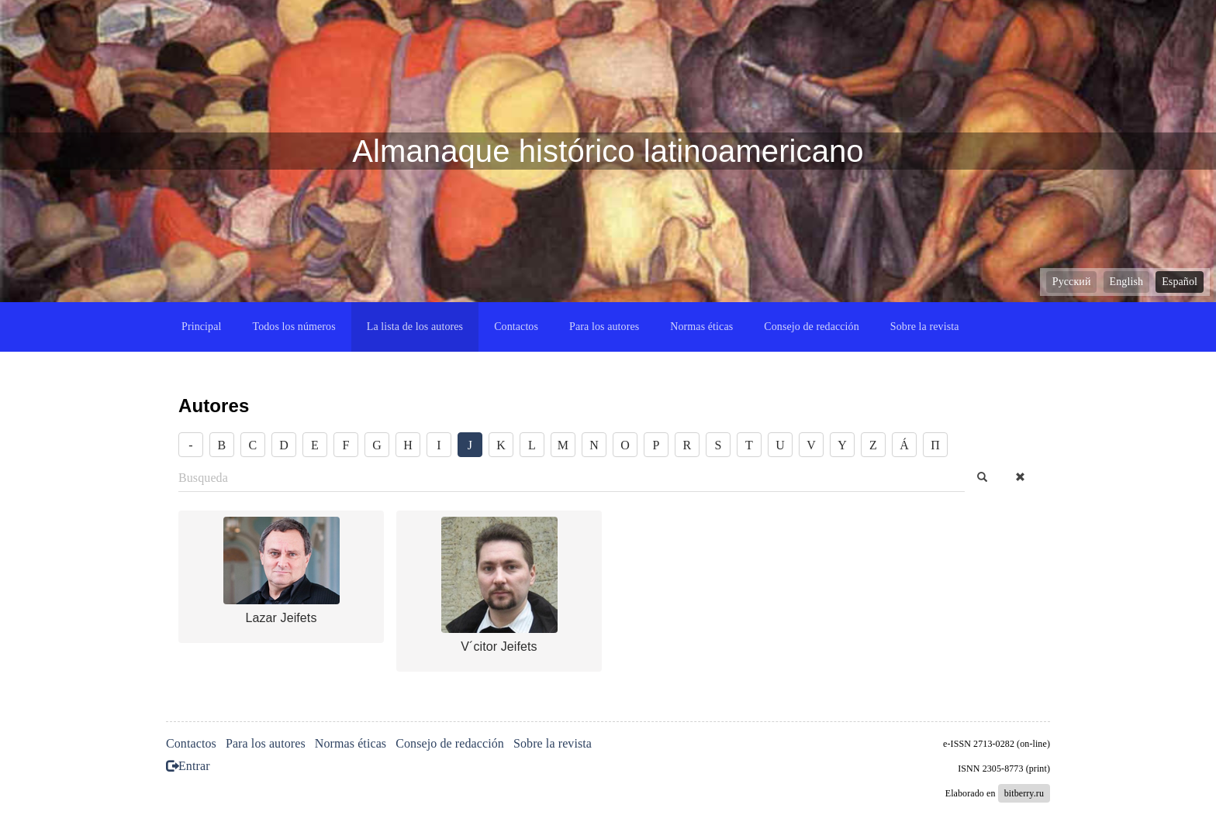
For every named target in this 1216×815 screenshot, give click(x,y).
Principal (201, 326)
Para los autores (604, 326)
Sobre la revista (924, 326)
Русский (1071, 281)
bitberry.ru (1024, 793)
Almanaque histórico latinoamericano (607, 151)
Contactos (516, 326)
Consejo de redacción (811, 326)
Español (1179, 281)
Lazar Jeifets (280, 617)
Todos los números (293, 326)
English (1126, 281)
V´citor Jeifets (499, 646)
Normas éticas (701, 326)
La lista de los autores (415, 326)
